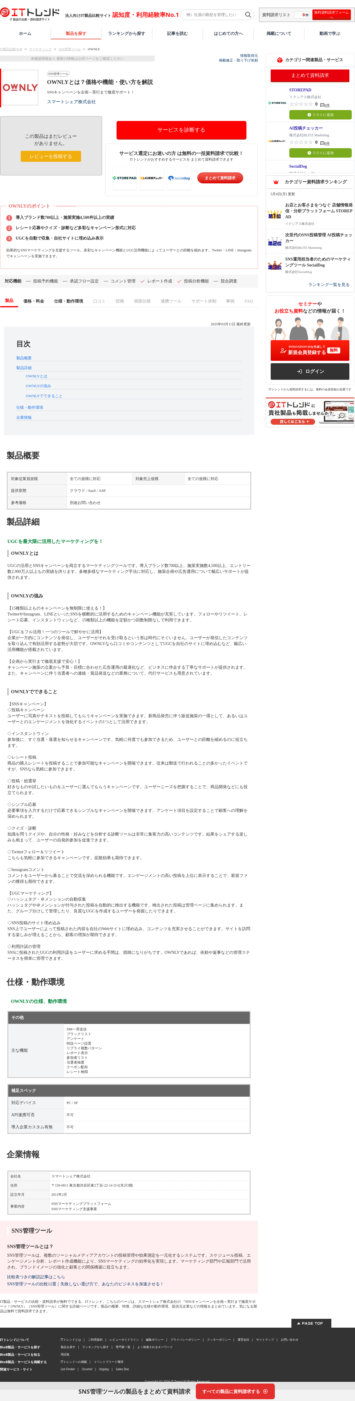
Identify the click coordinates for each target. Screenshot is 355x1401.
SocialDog (298, 166)
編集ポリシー (155, 1339)
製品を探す (76, 33)
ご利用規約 (95, 1339)
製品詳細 (24, 368)
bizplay (104, 1369)
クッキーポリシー (219, 1339)
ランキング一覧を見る (329, 284)
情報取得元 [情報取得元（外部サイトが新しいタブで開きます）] (249, 56)
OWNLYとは (36, 376)
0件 (327, 105)
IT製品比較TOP (11, 49)
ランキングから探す (126, 33)
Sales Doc (122, 1369)
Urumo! (87, 1369)
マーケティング (40, 49)
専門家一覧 (123, 1347)
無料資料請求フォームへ (331, 15)
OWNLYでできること (44, 396)
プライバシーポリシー (185, 1339)
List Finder (68, 1369)
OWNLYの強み (38, 386)
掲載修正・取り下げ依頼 (238, 60)
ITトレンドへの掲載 (74, 1362)
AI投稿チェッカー (306, 128)
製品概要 (24, 358)
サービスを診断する (181, 130)
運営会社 (243, 1339)
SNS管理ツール (70, 49)
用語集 (65, 1354)
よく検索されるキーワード (155, 1347)
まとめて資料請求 (220, 178)
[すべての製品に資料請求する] (235, 1391)
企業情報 (24, 417)
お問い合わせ (289, 1339)
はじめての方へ (228, 33)
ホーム (25, 33)
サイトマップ (265, 1339)
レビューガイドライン (124, 1339)
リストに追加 (320, 115)
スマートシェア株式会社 (71, 101)
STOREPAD (300, 90)
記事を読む (177, 33)
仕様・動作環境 (29, 407)
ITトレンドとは (71, 1339)
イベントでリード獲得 (108, 1362)
